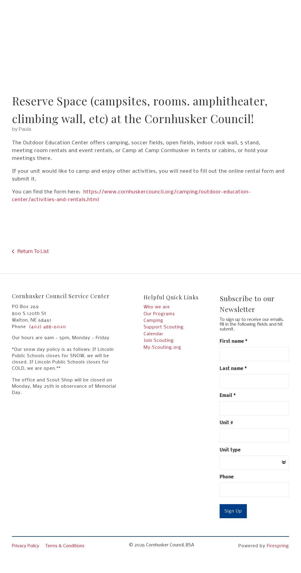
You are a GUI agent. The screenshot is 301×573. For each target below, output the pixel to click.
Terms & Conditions (64, 546)
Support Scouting (164, 327)
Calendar (153, 334)
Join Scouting (159, 340)
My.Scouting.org (162, 347)
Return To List (32, 251)
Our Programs (159, 314)
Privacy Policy (25, 546)
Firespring (278, 546)
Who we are (157, 307)
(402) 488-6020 (47, 327)
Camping (153, 320)
